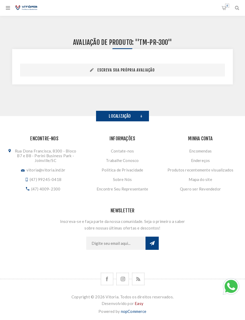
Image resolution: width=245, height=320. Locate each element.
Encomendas (200, 151)
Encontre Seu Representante (122, 189)
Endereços (200, 160)
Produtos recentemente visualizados (200, 170)
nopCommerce (134, 311)
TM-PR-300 (153, 42)
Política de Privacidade (122, 170)
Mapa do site (200, 179)
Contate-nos (122, 151)
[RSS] (138, 279)
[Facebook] (107, 279)
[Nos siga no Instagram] (122, 279)
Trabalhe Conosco (122, 160)
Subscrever (152, 243)
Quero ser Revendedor (200, 189)
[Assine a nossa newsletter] (116, 243)
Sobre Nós (122, 179)
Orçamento (227, 6)
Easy (139, 303)
